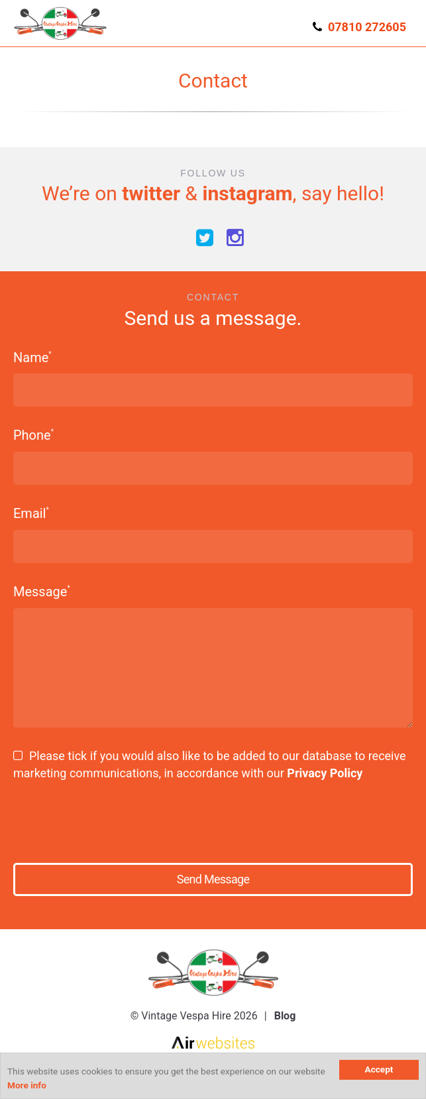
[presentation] (114, 817)
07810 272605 (367, 27)
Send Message (213, 879)
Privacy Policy (324, 773)
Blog (285, 1015)
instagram (247, 193)
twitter (151, 193)
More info (26, 1085)
